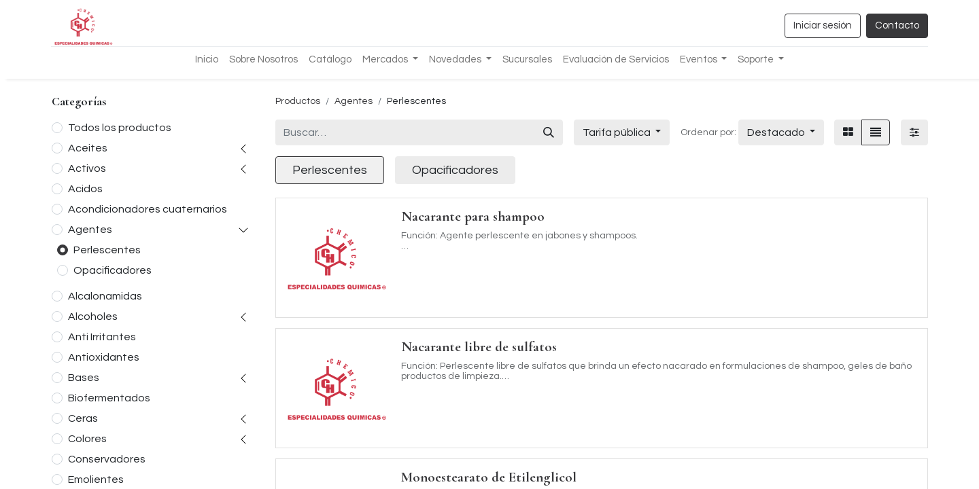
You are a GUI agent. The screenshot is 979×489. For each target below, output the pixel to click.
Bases (83, 377)
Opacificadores (112, 270)
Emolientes (96, 479)
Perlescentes (107, 249)
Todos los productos (119, 127)
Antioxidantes (103, 357)
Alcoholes (93, 316)
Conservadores (106, 459)
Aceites (87, 148)
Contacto (897, 25)
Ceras (83, 418)
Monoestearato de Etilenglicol (489, 477)
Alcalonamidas (105, 296)
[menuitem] (207, 60)
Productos (297, 101)
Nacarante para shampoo (473, 216)
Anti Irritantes (102, 336)
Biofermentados (109, 398)
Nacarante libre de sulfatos (479, 346)
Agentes (90, 229)
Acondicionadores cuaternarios (147, 209)
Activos (87, 168)
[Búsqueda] (548, 132)
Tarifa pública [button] (618, 132)
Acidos (85, 188)
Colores (87, 438)
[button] (781, 132)
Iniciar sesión (822, 25)
